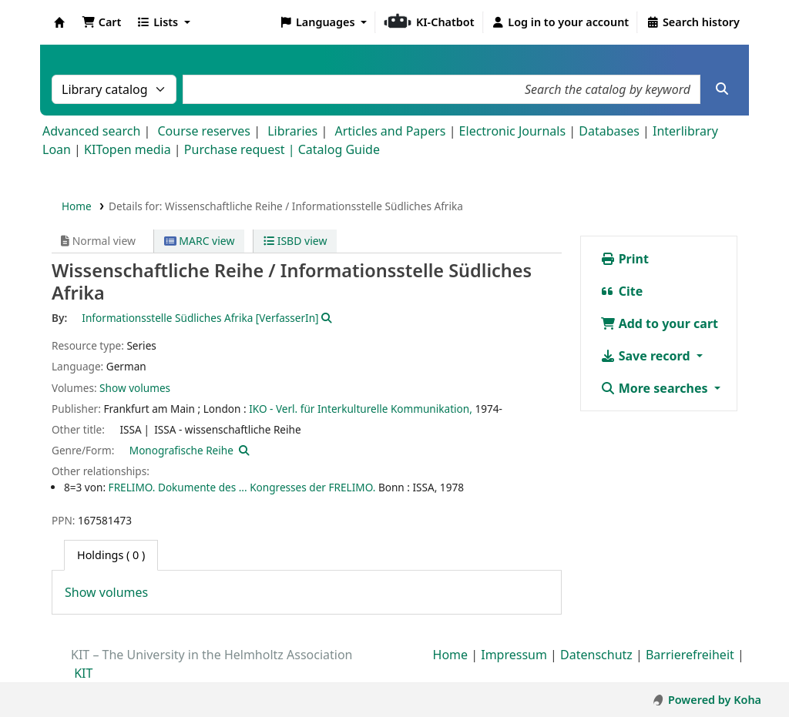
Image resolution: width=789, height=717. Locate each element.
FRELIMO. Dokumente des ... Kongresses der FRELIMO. (242, 487)
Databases (609, 130)
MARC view (199, 240)
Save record (646, 355)
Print (624, 258)
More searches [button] (655, 388)
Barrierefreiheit (690, 654)
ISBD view (295, 240)
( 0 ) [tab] (111, 555)
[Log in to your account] (560, 22)
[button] (101, 22)
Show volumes (134, 387)
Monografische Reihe (181, 450)
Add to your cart (659, 323)
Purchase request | (241, 149)
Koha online (59, 22)
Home (77, 206)
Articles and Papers (389, 130)
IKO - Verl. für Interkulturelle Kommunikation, (360, 408)
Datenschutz (596, 654)
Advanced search (91, 130)
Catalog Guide (339, 149)
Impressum (514, 654)
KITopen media (127, 149)
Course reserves (203, 130)
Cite (621, 291)
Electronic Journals (512, 130)
